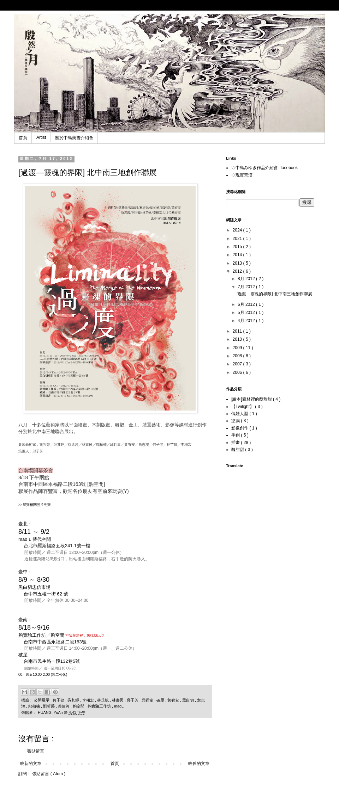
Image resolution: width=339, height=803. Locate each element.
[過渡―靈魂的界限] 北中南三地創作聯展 (274, 293)
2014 (238, 254)
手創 (236, 435)
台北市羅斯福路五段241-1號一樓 (57, 545)
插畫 (236, 442)
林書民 (118, 700)
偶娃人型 (240, 413)
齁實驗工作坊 (100, 706)
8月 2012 (247, 278)
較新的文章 (30, 763)
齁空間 (79, 706)
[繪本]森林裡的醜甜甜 (252, 399)
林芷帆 (103, 700)
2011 (238, 331)
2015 (238, 246)
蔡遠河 (64, 706)
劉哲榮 (49, 706)
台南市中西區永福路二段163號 (55, 641)
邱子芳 (133, 700)
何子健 (59, 700)
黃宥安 (173, 700)
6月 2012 (247, 304)
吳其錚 (73, 700)
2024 (238, 230)
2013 (238, 263)
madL (119, 706)
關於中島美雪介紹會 (74, 137)
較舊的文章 (198, 763)
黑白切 (188, 700)
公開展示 (42, 700)
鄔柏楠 (34, 706)
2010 (238, 339)
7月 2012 (247, 286)
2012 (238, 271)
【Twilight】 (243, 406)
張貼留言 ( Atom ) (48, 773)
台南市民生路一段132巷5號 (52, 661)
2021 (238, 238)
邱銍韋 (148, 700)
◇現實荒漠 (241, 175)
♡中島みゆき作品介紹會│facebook (264, 167)
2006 (238, 372)
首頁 (23, 137)
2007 (238, 364)
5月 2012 (247, 312)
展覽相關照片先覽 (37, 505)
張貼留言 (35, 751)
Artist (41, 137)
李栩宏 (88, 700)
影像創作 (240, 428)
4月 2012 (247, 320)
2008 (238, 355)
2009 (238, 347)
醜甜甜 (238, 449)
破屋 (160, 700)
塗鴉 (236, 420)
